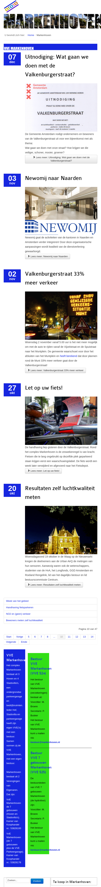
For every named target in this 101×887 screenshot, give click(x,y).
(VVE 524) (38, 673)
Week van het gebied (17, 601)
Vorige (19, 636)
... (54, 636)
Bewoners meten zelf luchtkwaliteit (24, 620)
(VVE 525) (38, 772)
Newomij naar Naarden (53, 178)
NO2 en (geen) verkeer (18, 613)
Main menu (94, 6)
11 (69, 636)
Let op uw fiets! (44, 388)
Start (8, 636)
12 (76, 636)
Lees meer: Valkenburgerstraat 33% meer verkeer (55, 370)
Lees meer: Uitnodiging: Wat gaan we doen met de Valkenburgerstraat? (61, 159)
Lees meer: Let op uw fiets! (43, 470)
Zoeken (37, 881)
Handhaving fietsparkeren (19, 607)
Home (31, 35)
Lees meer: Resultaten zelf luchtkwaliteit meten (54, 584)
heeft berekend (68, 356)
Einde (24, 641)
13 (84, 636)
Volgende (11, 641)
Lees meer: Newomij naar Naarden (47, 256)
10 (61, 636)
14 (92, 636)
